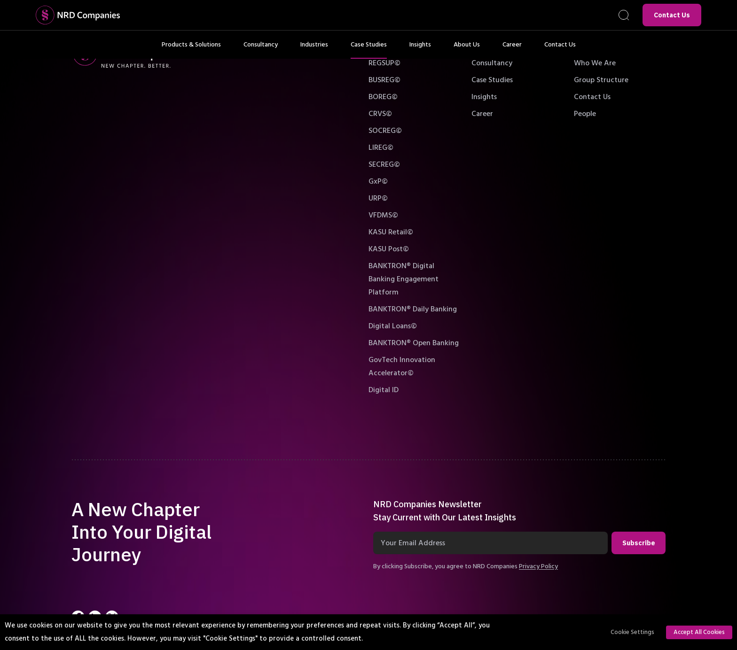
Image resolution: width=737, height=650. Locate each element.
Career (512, 49)
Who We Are (595, 63)
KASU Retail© (390, 232)
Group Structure (601, 80)
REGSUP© (384, 63)
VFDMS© (383, 215)
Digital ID (383, 390)
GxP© (378, 181)
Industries (314, 49)
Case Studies (369, 49)
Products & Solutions (191, 49)
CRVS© (380, 113)
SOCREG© (385, 130)
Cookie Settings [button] (632, 632)
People (585, 113)
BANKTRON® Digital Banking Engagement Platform (403, 279)
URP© (378, 198)
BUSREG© (384, 80)
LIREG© (380, 147)
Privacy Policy (538, 566)
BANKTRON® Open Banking (413, 343)
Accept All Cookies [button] (699, 632)
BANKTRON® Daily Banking (412, 309)
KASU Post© (388, 249)
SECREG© (384, 164)
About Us (467, 49)
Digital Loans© (392, 326)
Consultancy (260, 49)
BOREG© (383, 97)
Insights (420, 49)
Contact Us (672, 15)
